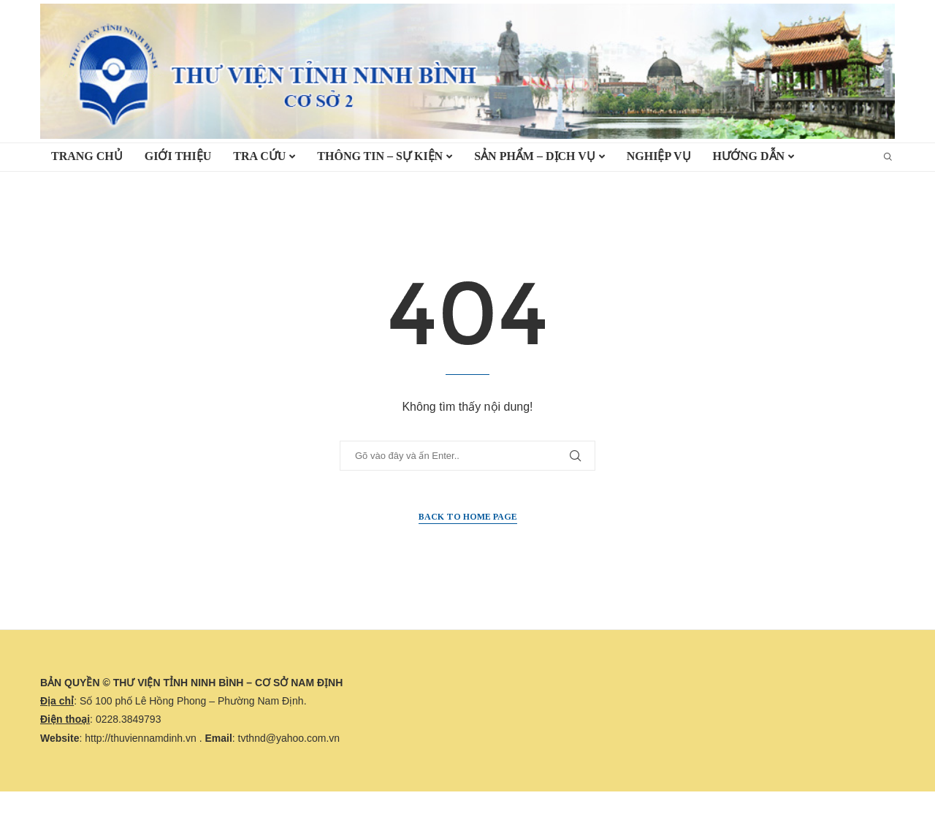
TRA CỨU (259, 156)
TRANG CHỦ (87, 156)
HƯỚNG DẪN (749, 156)
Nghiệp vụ (659, 156)
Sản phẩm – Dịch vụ (534, 156)
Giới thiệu (178, 156)
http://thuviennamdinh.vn (140, 738)
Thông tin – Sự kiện (380, 156)
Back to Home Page (468, 517)
